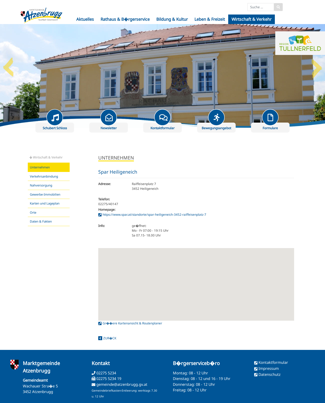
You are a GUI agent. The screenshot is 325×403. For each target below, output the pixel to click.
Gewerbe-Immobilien (45, 194)
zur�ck (109, 338)
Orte (33, 212)
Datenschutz (269, 374)
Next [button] (316, 65)
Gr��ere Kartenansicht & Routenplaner (132, 323)
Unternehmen (40, 167)
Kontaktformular (273, 362)
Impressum (268, 368)
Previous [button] (8, 65)
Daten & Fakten (41, 221)
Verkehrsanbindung (44, 176)
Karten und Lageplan (44, 203)
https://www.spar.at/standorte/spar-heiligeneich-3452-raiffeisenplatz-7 (154, 214)
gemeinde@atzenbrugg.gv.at (121, 384)
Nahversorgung (41, 185)
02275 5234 (105, 372)
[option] (162, 76)
